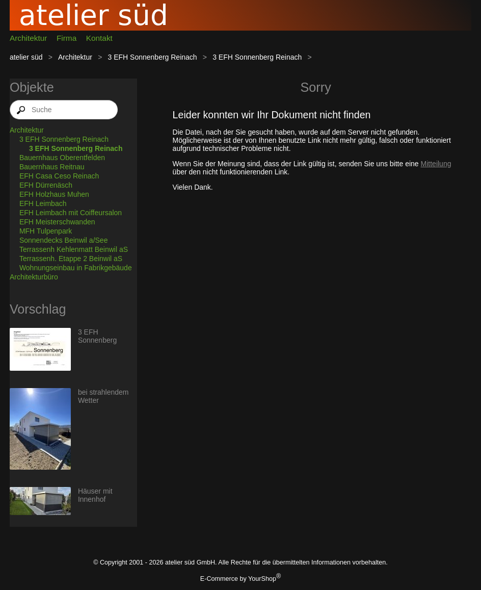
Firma (66, 38)
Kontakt (99, 38)
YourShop (262, 578)
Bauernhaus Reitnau (52, 166)
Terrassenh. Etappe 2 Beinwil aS (70, 258)
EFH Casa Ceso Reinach (59, 175)
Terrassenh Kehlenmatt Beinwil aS (73, 249)
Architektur (28, 38)
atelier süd (26, 57)
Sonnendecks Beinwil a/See (63, 240)
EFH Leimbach (43, 203)
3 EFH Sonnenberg (97, 336)
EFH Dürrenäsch (45, 185)
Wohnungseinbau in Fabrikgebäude (75, 267)
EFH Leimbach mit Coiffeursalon (70, 212)
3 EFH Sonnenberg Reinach (152, 57)
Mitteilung (436, 164)
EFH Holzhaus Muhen (54, 194)
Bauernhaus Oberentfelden (62, 157)
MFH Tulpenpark (45, 231)
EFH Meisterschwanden (57, 221)
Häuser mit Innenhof (95, 495)
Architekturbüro (34, 276)
